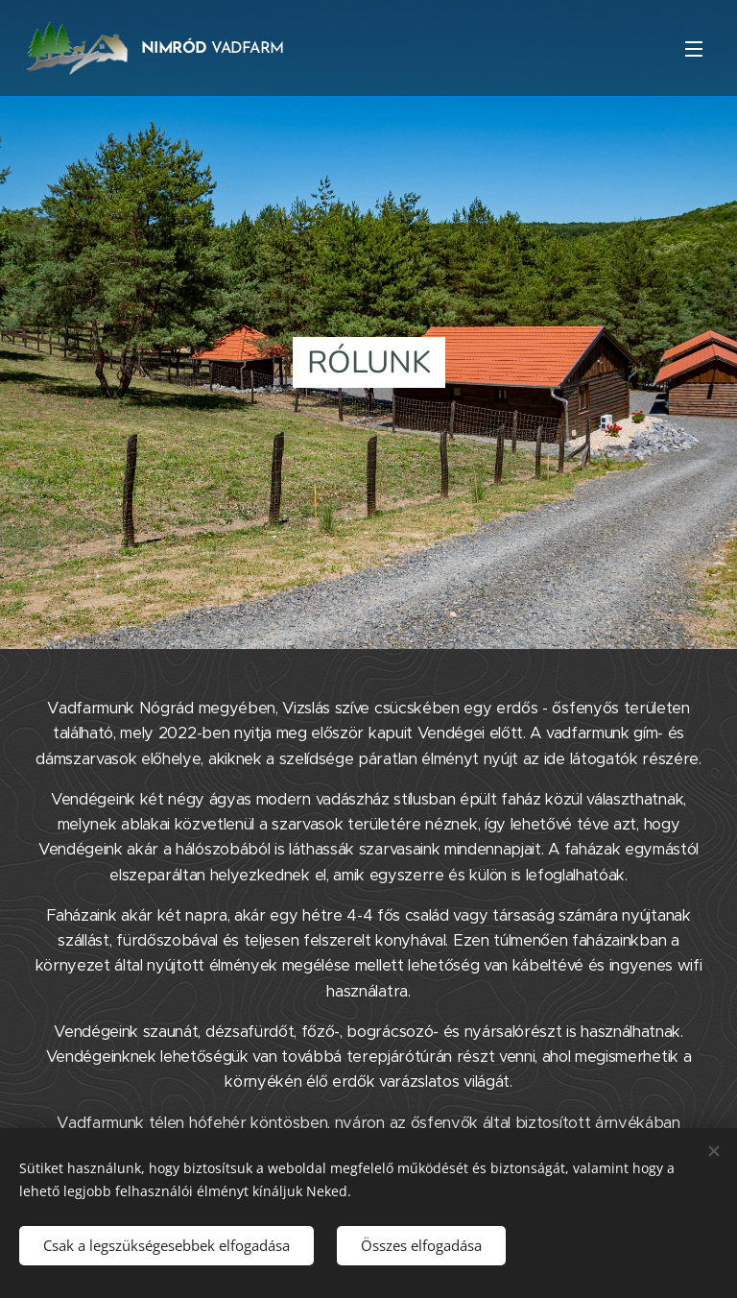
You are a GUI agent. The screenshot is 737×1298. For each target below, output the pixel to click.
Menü (693, 49)
